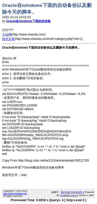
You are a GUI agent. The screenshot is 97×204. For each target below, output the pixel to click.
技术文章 (8, 39)
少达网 (6, 34)
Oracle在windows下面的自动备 (28, 21)
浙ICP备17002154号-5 (72, 192)
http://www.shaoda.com (15, 193)
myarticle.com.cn (69, 195)
